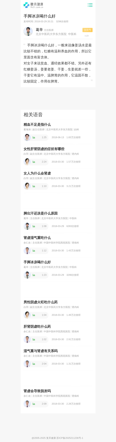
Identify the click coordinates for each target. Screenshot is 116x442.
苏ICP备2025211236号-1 (69, 438)
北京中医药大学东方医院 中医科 (56, 34)
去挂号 (87, 29)
